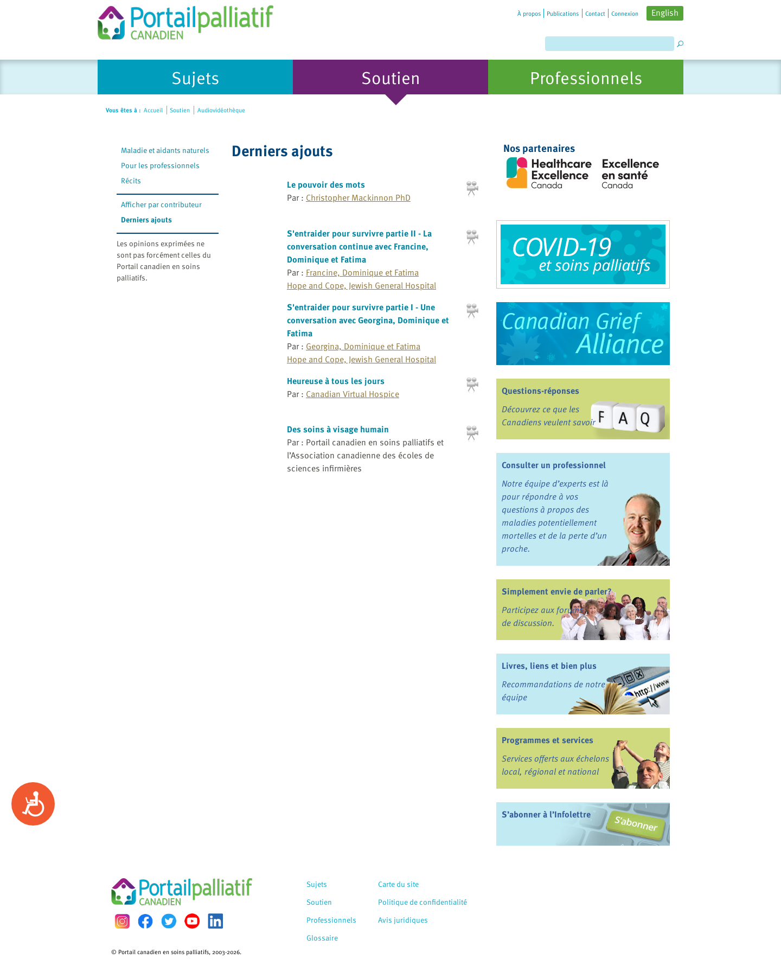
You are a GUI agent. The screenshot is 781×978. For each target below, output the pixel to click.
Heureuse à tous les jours (336, 380)
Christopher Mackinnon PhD (358, 197)
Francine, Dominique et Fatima (362, 272)
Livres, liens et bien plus (549, 665)
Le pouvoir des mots (326, 184)
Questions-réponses (540, 390)
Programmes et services (547, 739)
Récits (131, 180)
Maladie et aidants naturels (165, 150)
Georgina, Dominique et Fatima (363, 346)
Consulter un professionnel (554, 464)
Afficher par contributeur (161, 204)
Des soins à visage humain (338, 429)
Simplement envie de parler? (557, 591)
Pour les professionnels (160, 165)
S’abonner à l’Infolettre (546, 814)
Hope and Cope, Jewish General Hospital (361, 285)
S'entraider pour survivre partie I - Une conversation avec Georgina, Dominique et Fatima (368, 320)
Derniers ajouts (146, 219)
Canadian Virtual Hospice (352, 393)
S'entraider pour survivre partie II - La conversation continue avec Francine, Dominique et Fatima (359, 246)
